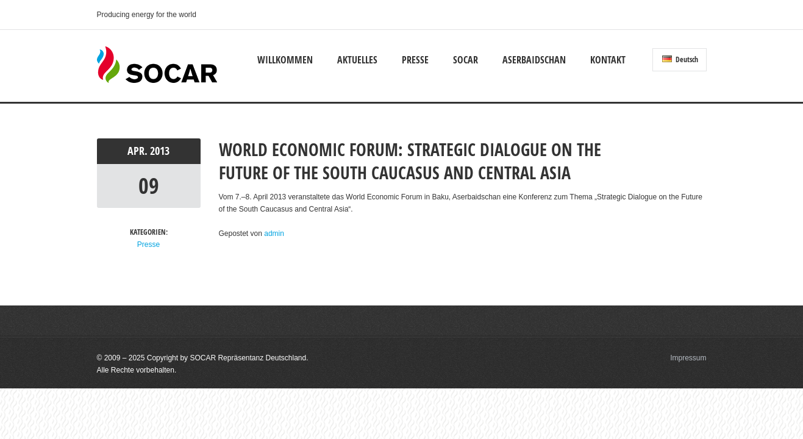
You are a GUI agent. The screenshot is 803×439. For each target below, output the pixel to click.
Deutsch (680, 59)
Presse (415, 59)
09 (148, 186)
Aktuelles (357, 59)
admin (274, 233)
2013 (160, 151)
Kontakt (608, 59)
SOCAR (465, 59)
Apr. (138, 151)
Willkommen (285, 59)
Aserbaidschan (534, 59)
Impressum (688, 358)
